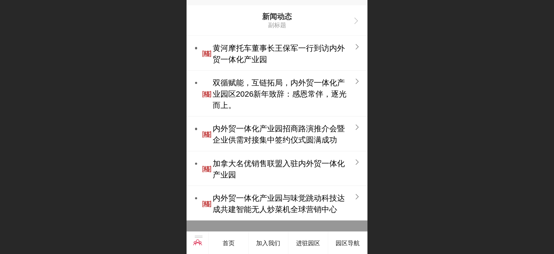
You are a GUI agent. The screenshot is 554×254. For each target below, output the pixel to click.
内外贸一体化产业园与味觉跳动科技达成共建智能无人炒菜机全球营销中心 (279, 204)
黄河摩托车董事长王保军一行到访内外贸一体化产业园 (279, 54)
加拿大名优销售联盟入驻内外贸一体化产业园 (279, 169)
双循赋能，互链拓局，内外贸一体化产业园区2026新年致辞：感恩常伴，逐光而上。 (280, 94)
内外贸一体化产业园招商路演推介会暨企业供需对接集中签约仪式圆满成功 (279, 134)
